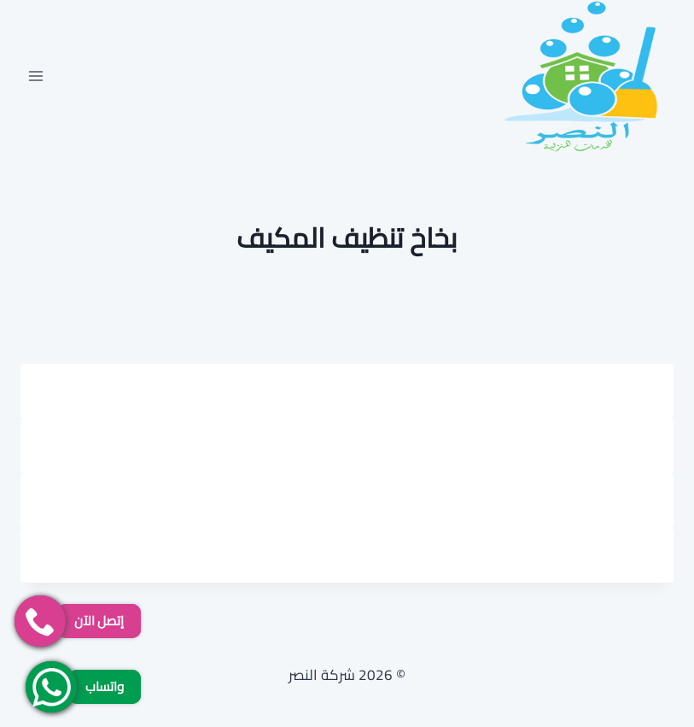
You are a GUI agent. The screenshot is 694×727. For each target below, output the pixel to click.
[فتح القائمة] (36, 75)
